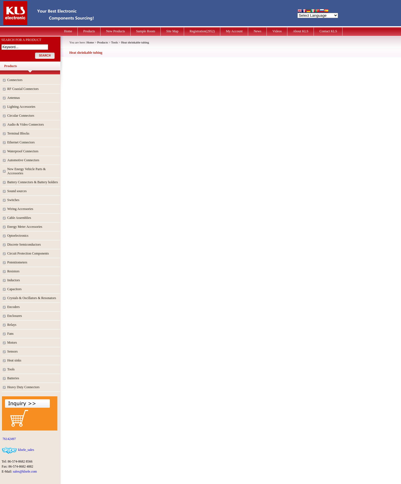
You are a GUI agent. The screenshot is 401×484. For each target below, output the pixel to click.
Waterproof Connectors (22, 151)
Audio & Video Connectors (25, 124)
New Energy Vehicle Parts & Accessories (26, 171)
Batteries (13, 378)
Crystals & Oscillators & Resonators (31, 298)
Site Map (172, 31)
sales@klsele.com (25, 471)
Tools (11, 369)
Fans (10, 334)
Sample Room (145, 31)
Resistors (13, 271)
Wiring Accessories (20, 209)
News (257, 31)
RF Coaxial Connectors (23, 89)
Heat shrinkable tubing (135, 42)
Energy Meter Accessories (24, 227)
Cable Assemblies (19, 218)
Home (68, 31)
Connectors (15, 80)
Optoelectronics (17, 236)
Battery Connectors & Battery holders (32, 182)
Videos (277, 31)
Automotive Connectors (23, 160)
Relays (11, 325)
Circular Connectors (20, 116)
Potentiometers (17, 262)
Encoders (13, 307)
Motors (12, 342)
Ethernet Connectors (21, 142)
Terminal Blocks (18, 133)
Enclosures (14, 316)
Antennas (13, 98)
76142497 (9, 439)
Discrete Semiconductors (24, 244)
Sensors (12, 351)
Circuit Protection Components (28, 253)
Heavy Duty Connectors (23, 387)
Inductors (13, 280)
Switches (13, 200)
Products (89, 31)
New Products (115, 31)
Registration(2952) (202, 31)
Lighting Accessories (21, 107)
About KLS (301, 31)
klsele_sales (25, 450)
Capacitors (14, 289)
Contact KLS (328, 31)
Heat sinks (14, 360)
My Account (234, 31)
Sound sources (17, 191)
